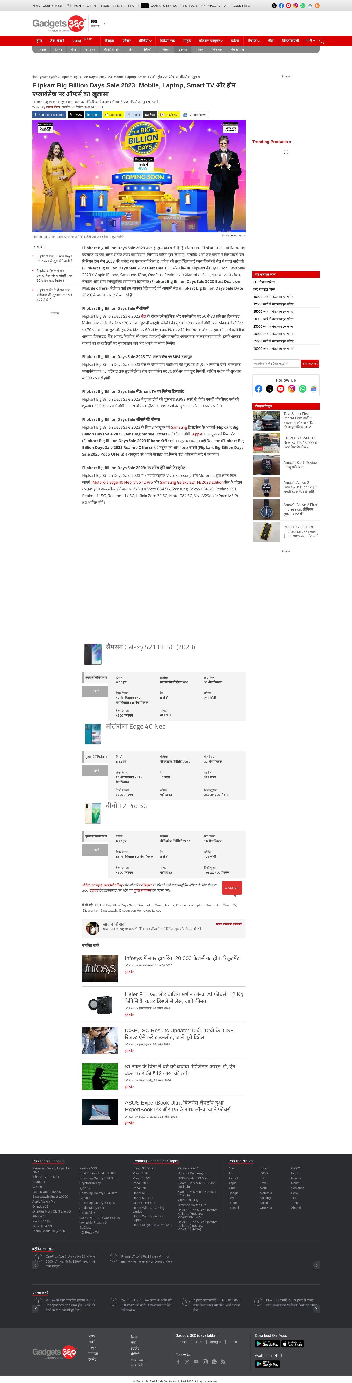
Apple (197, 434)
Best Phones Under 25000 (97, 1173)
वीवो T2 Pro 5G (126, 806)
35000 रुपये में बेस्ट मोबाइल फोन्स (273, 341)
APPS (183, 5)
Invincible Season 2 (93, 1222)
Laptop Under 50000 (46, 1191)
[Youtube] (280, 389)
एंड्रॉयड (93, 890)
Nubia (264, 1203)
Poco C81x (140, 1183)
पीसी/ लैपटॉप (112, 49)
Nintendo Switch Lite (192, 1205)
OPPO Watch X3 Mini (193, 1178)
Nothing (265, 1198)
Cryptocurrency (90, 1183)
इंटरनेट (183, 49)
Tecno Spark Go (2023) (48, 1231)
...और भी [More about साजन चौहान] (196, 929)
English (181, 1342)
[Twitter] (269, 389)
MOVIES (79, 5)
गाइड (187, 41)
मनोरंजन (90, 49)
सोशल (199, 49)
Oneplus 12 (40, 1206)
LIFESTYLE (118, 5)
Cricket (93, 5)
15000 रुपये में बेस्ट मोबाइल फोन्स (273, 311)
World (48, 5)
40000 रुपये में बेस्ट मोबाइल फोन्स (273, 348)
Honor (232, 1203)
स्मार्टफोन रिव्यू (112, 885)
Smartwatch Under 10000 (50, 1196)
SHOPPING (170, 5)
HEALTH (133, 5)
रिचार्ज (252, 41)
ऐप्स (73, 49)
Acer (231, 1168)
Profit (60, 5)
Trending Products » (271, 142)
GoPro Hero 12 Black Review (99, 1217)
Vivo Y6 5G (140, 1173)
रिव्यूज (109, 41)
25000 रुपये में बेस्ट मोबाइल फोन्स (273, 326)
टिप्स (131, 49)
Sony (294, 1193)
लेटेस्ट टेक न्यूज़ (92, 885)
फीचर (126, 41)
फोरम (235, 41)
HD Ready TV (89, 1232)
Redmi (295, 1183)
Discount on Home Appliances (140, 910)
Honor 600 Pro (143, 1198)
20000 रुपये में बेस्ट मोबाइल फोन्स (273, 319)
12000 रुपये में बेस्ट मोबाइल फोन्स (273, 304)
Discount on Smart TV (221, 905)
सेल (143, 316)
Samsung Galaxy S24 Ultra (98, 1193)
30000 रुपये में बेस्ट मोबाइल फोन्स (273, 334)
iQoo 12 (84, 1188)
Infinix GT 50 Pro (144, 1168)
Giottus (84, 1198)
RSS (91, 1336)
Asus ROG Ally (188, 1200)
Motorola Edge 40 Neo (112, 482)
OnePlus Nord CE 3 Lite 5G (51, 1211)
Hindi (198, 1342)
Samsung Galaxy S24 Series (99, 1178)
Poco (294, 1173)
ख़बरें (54, 77)
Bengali (215, 1342)
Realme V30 (88, 1168)
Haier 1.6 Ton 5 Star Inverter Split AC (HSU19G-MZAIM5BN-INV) (197, 1225)
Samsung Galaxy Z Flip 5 (97, 1203)
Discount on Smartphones (156, 905)
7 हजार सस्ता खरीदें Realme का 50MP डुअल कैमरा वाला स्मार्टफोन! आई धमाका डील (217, 1305)
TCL (294, 1198)
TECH (144, 5)
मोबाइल (41, 49)
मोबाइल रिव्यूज (263, 406)
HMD (231, 1198)
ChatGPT (38, 1182)
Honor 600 (140, 1193)
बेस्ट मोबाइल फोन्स (264, 289)
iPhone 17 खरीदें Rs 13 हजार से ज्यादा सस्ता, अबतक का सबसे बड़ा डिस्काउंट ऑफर (146, 1259)
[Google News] (313, 389)
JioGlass (85, 1227)
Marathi (224, 5)
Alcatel (233, 1178)
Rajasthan (197, 5)
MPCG (212, 5)
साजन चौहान (53, 107)
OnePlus (266, 1208)
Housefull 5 (87, 1213)
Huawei (233, 1208)
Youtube (196, 1361)
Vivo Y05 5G (141, 1178)
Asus (231, 1188)
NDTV (36, 5)
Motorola (266, 1193)
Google (233, 1193)
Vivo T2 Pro (143, 482)
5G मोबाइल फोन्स (264, 282)
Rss (223, 1361)
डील (271, 41)
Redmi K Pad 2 (188, 1168)
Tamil (233, 1342)
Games (156, 5)
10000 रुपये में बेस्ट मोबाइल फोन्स (273, 297)
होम (39, 41)
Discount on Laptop (189, 905)
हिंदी (69, 5)
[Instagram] (291, 389)
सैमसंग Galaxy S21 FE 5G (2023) (150, 647)
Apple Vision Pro (43, 1201)
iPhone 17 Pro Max (45, 1177)
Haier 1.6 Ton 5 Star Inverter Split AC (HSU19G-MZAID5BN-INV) (197, 1213)
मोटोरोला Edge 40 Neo (136, 726)
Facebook (178, 1361)
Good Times (241, 5)
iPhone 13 (39, 1216)
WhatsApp (214, 1361)
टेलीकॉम (148, 49)
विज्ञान (166, 49)
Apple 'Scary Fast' (92, 1208)
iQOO (264, 1173)
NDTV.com (139, 1359)
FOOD (105, 5)
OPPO (295, 1168)
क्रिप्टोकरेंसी (290, 41)
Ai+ (230, 1173)
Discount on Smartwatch (100, 910)
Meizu (264, 1188)
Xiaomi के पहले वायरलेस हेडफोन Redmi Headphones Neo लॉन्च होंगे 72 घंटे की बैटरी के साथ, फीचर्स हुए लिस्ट (70, 1305)
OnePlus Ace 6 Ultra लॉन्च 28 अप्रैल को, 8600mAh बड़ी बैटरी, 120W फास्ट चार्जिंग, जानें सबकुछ (71, 1261)
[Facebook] (258, 389)
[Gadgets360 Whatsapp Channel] (302, 389)
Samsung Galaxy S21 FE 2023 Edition (192, 482)
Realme (296, 1178)
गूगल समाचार (142, 890)
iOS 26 (37, 1187)
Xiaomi (296, 1208)
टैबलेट (58, 49)
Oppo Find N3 (42, 1226)
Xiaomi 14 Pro (42, 1221)
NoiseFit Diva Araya (191, 1173)
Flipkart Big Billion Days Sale (115, 905)
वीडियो (143, 41)
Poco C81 (139, 1188)
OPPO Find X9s (144, 1203)
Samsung (179, 427)
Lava (263, 1183)
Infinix (264, 1168)
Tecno (295, 1203)
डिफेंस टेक (167, 41)
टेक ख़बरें (57, 41)
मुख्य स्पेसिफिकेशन (96, 677)
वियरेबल (217, 49)
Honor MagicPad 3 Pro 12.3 (152, 1225)
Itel (262, 1178)
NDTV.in (137, 1365)
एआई (82, 40)
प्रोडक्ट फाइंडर (209, 41)
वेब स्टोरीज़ (237, 49)
